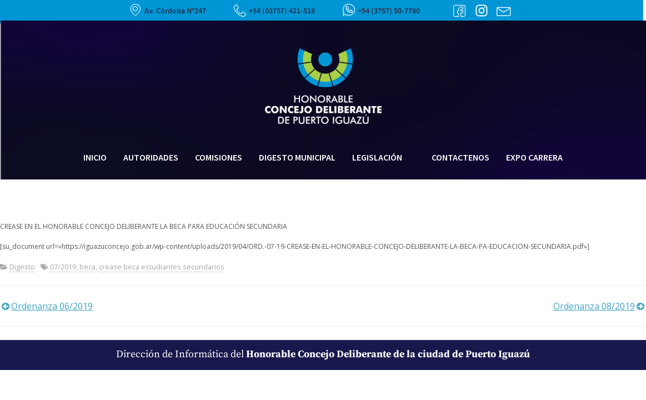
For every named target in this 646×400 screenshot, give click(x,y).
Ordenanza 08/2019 (594, 306)
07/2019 (63, 267)
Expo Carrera (534, 157)
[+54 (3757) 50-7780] (349, 9)
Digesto (22, 267)
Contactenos (460, 157)
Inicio (95, 157)
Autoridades (150, 157)
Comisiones (218, 157)
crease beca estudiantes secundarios (161, 267)
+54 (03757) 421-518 (282, 11)
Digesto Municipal (297, 157)
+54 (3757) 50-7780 (389, 11)
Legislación (382, 157)
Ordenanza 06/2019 (52, 306)
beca (87, 267)
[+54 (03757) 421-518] (240, 10)
